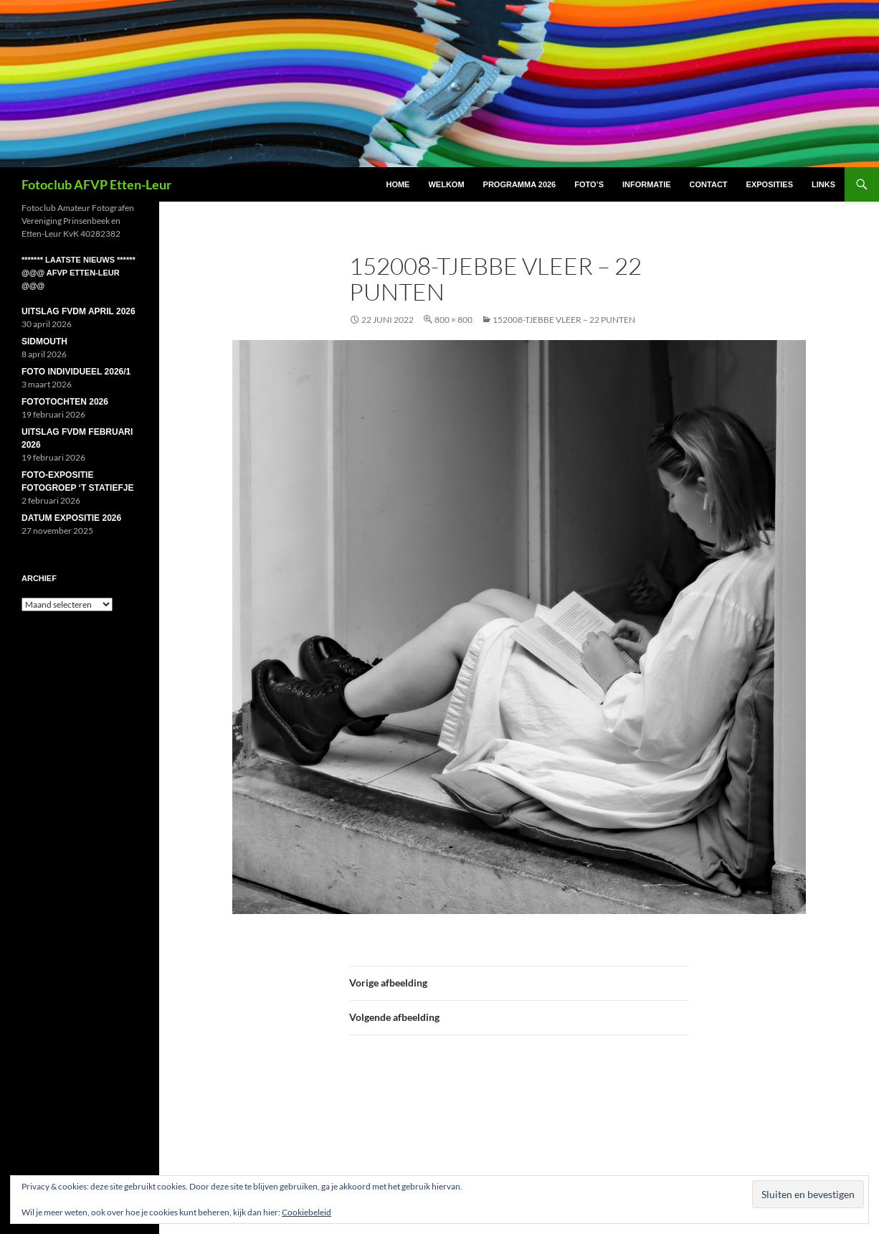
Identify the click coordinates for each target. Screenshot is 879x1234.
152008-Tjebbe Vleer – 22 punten (564, 319)
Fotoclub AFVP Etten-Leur (96, 184)
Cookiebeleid (306, 1212)
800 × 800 (453, 319)
